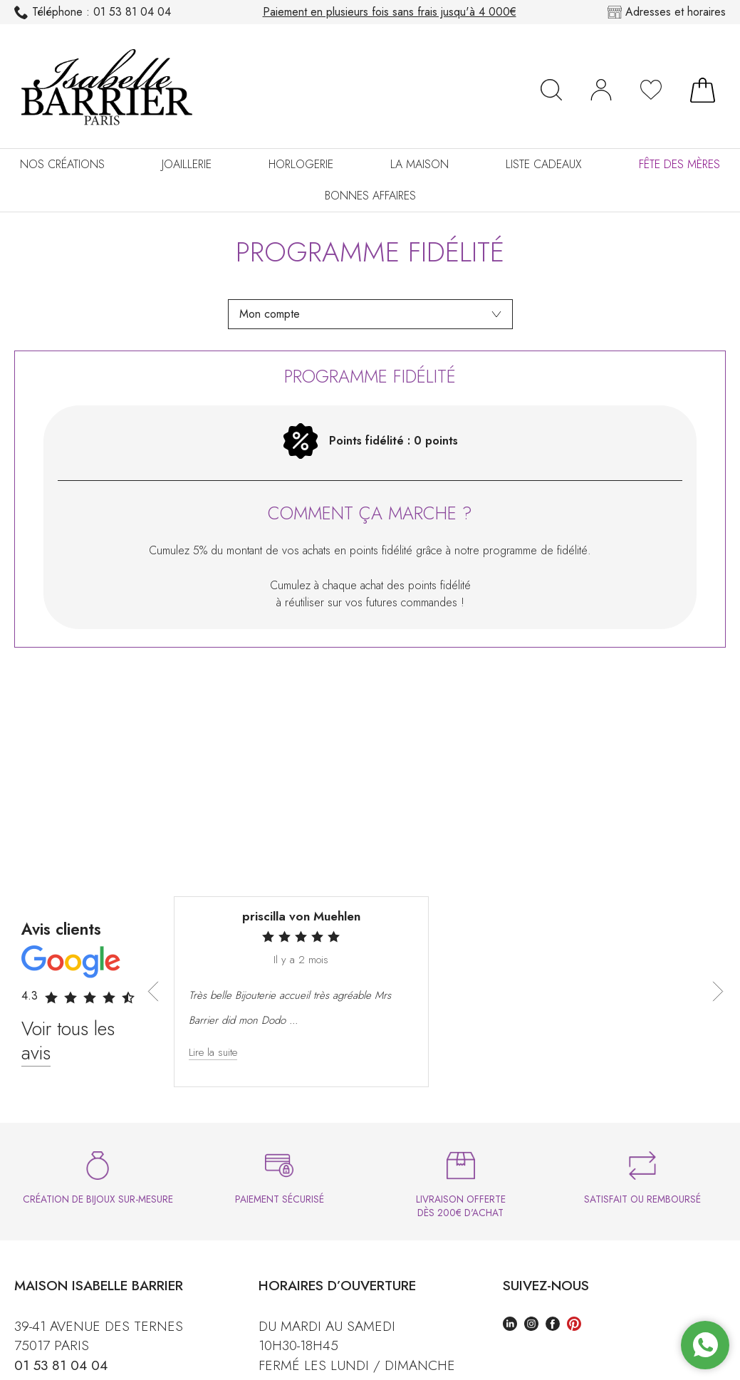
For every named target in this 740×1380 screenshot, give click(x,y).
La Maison (419, 164)
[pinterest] (574, 1326)
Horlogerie (301, 164)
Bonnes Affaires (370, 195)
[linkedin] (510, 1326)
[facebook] (553, 1326)
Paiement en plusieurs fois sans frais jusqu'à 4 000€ (389, 12)
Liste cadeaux (544, 164)
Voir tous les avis (68, 1040)
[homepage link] (106, 89)
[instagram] (531, 1326)
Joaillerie (187, 164)
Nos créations (62, 164)
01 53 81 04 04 (92, 12)
